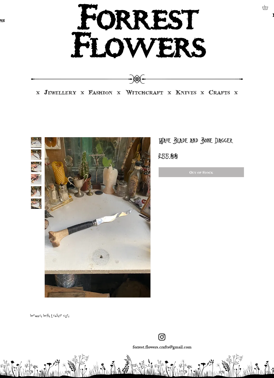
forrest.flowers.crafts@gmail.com (162, 348)
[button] (267, 7)
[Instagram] (162, 337)
